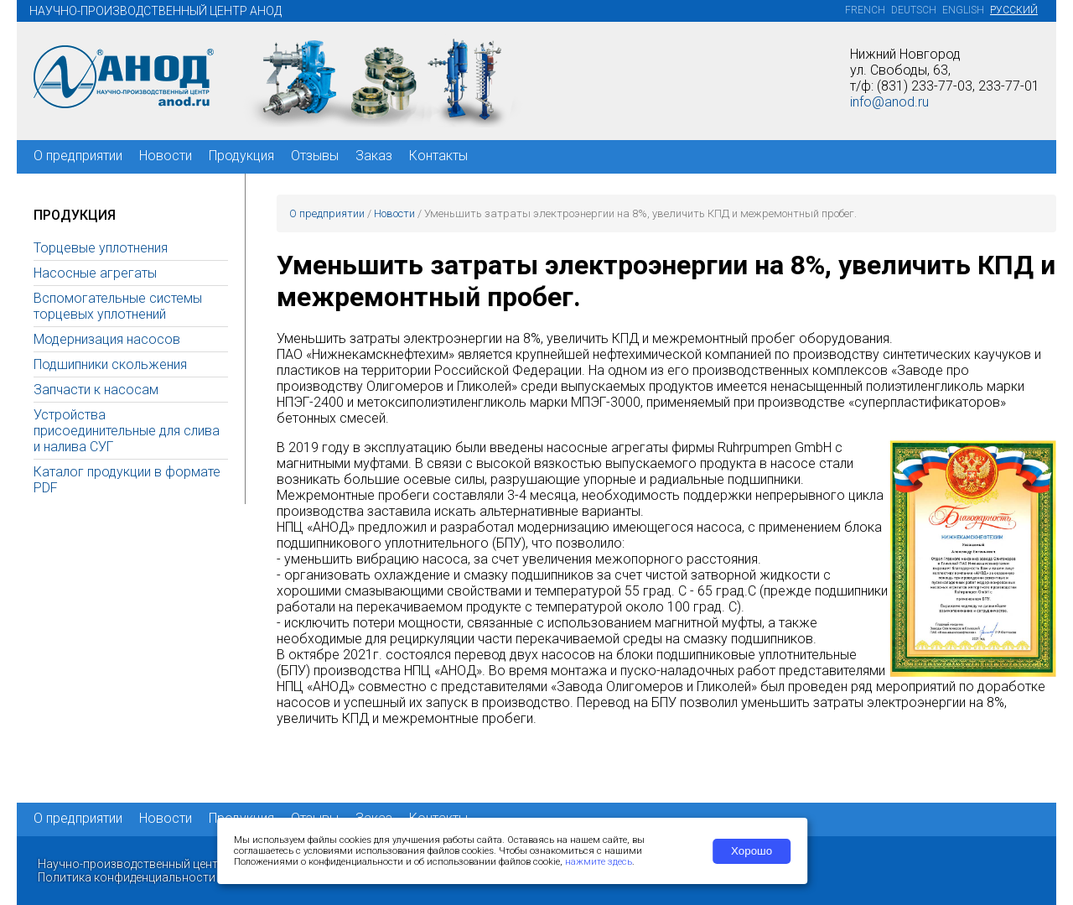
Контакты (438, 156)
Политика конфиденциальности (126, 877)
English (963, 10)
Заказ (373, 156)
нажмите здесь (598, 861)
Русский (1014, 10)
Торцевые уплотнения (101, 248)
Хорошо (751, 851)
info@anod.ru (889, 102)
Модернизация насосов (107, 339)
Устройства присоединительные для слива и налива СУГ (127, 431)
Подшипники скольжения (110, 364)
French (865, 10)
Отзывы (315, 156)
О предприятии (78, 156)
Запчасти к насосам (96, 390)
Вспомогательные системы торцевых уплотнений (118, 306)
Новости (165, 156)
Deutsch (913, 10)
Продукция (241, 156)
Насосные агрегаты (95, 273)
